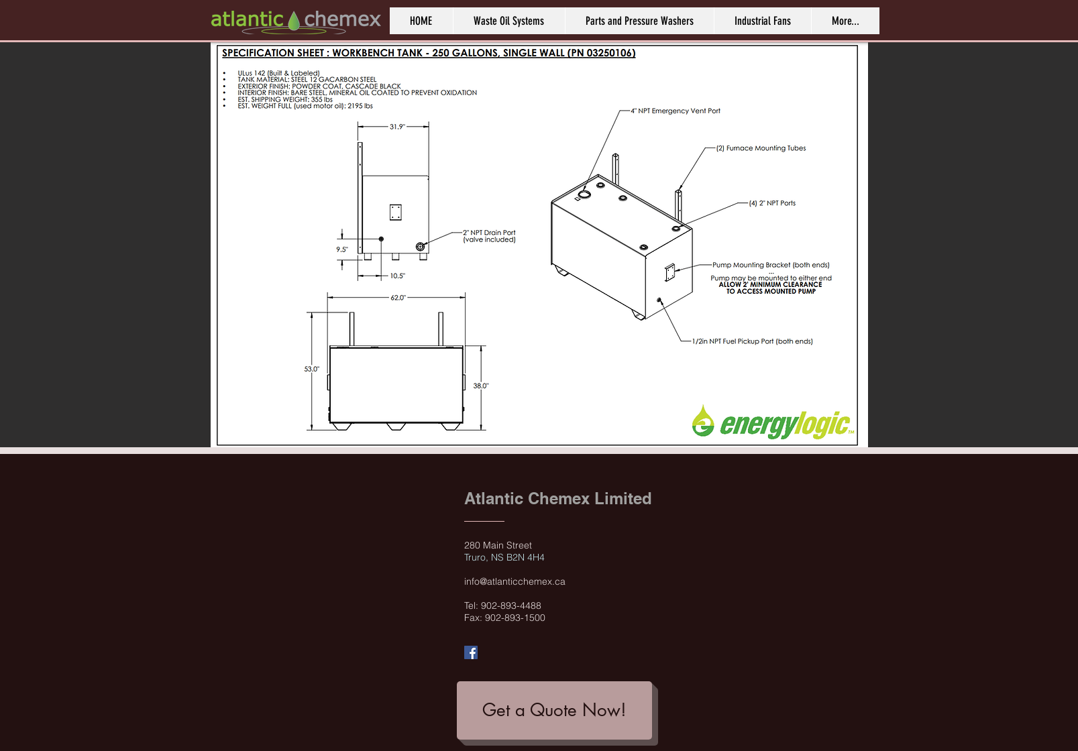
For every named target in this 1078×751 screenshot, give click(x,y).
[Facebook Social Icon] (471, 652)
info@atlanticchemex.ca (514, 581)
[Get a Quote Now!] (554, 710)
